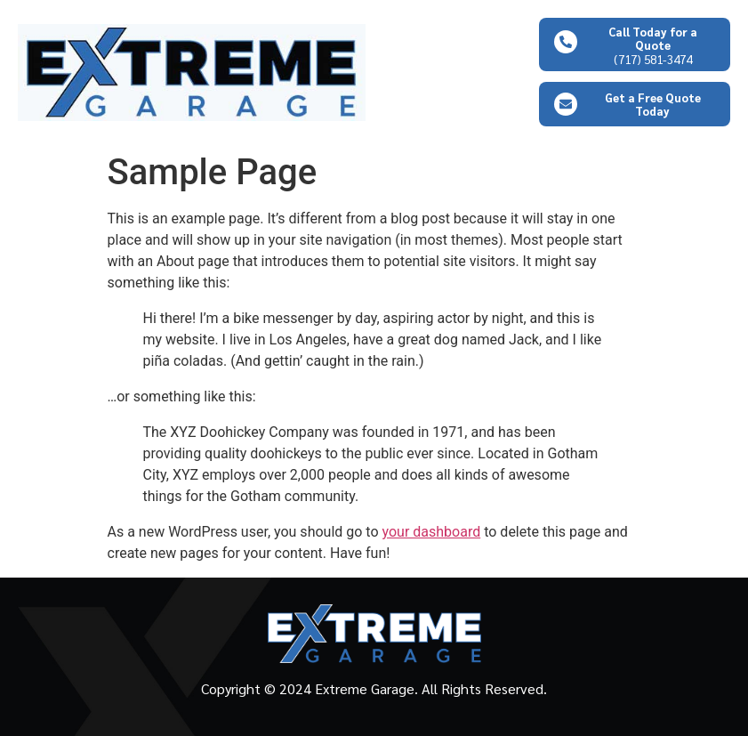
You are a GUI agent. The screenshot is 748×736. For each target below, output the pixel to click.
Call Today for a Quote (652, 38)
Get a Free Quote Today (653, 104)
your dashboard (431, 531)
